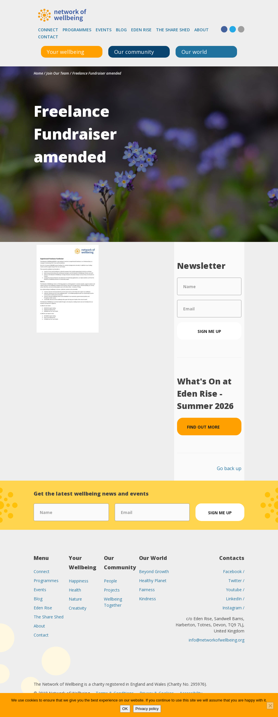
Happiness (78, 581)
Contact (48, 36)
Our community (134, 51)
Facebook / (233, 571)
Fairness (147, 589)
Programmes (77, 29)
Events (103, 29)
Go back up (229, 468)
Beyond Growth (154, 571)
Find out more (203, 427)
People (110, 581)
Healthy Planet (153, 580)
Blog (121, 29)
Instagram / (233, 608)
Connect (48, 29)
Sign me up (209, 331)
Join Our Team (57, 73)
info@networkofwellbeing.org (216, 640)
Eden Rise (141, 29)
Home (38, 73)
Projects (112, 590)
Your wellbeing (65, 51)
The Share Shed (173, 29)
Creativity (77, 608)
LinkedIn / (235, 598)
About (201, 29)
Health (75, 590)
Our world (194, 51)
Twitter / (236, 580)
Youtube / (235, 589)
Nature (75, 599)
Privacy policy (147, 708)
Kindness (147, 598)
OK (125, 708)
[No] (270, 705)
